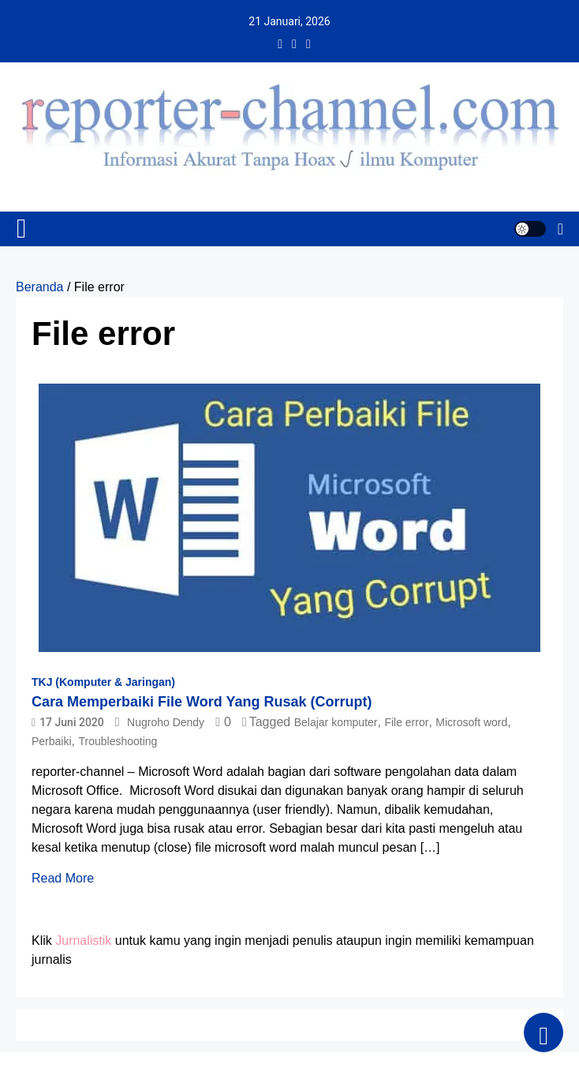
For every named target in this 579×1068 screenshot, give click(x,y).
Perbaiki (52, 741)
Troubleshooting (117, 741)
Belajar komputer (336, 722)
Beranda (40, 287)
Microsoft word (471, 722)
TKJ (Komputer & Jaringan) (103, 682)
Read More (63, 878)
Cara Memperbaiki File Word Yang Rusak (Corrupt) (202, 702)
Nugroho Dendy (165, 722)
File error (406, 722)
